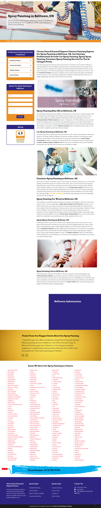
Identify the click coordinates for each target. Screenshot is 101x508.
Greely (54, 429)
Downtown (56, 458)
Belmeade (78, 433)
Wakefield (10, 401)
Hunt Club (55, 404)
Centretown (78, 395)
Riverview (10, 456)
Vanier (10, 408)
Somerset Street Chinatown (15, 437)
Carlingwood (78, 410)
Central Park (78, 399)
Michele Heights (34, 431)
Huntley (55, 402)
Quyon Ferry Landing (36, 383)
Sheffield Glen (12, 443)
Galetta (55, 439)
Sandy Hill (11, 444)
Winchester (11, 378)
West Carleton (12, 393)
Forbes (55, 441)
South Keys (11, 433)
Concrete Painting (57, 488)
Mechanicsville (34, 435)
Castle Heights (79, 401)
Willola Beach (12, 380)
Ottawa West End (35, 404)
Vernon (10, 406)
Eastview (55, 450)
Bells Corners (78, 437)
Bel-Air (77, 439)
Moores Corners (34, 423)
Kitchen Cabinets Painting (36, 493)
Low (54, 376)
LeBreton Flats (57, 389)
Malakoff (32, 460)
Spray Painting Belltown (34, 41)
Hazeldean (56, 422)
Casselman (78, 402)
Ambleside (78, 454)
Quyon (32, 385)
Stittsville (10, 425)
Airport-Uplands (79, 460)
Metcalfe (32, 433)
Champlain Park (79, 391)
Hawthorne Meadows (59, 423)
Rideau (32, 372)
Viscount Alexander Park (15, 404)
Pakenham (33, 401)
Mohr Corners (34, 427)
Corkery (77, 380)
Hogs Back (56, 408)
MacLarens (56, 370)
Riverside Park (12, 460)
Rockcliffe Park (12, 454)
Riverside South (12, 458)
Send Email (80, 489)
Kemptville (56, 399)
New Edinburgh (34, 422)
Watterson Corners (13, 399)
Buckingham (78, 422)
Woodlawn (11, 376)
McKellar (32, 437)
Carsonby (77, 404)
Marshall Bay (34, 444)
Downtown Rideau (58, 454)
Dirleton (55, 460)
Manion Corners (34, 458)
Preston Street (34, 391)
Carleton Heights (79, 416)
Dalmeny (77, 372)
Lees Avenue (56, 387)
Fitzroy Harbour (57, 443)
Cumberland (78, 374)
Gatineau (55, 437)
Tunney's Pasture (13, 414)
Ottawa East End (35, 408)
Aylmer (77, 450)
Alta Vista (77, 456)
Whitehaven (11, 381)
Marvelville (33, 443)
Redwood (33, 381)
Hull (54, 406)
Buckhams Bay (79, 423)
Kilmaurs (55, 393)
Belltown (77, 435)
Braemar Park (79, 429)
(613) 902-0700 (52, 470)
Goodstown (56, 431)
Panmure (32, 397)
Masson (32, 441)
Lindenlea (55, 380)
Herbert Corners (57, 418)
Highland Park (57, 412)
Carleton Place (79, 414)
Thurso (10, 420)
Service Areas (56, 496)
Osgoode (32, 410)
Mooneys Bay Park (35, 425)
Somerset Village (13, 435)
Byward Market (79, 418)
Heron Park (56, 414)
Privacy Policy (56, 490)
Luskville (55, 372)
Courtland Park (79, 378)
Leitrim (55, 385)
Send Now (20, 116)
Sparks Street (12, 429)
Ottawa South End (35, 406)
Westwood (11, 383)
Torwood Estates (13, 416)
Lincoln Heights (57, 381)
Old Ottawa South (35, 412)
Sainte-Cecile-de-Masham (15, 446)
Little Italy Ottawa (58, 378)
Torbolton (10, 418)
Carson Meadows (80, 406)
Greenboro (56, 427)
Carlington (78, 412)
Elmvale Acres (57, 446)
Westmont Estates (13, 385)
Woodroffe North (12, 370)
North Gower (33, 420)
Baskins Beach (79, 444)
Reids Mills (33, 378)
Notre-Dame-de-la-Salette (37, 418)
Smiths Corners (12, 439)
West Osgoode (12, 391)
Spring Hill (11, 427)
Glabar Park (56, 435)
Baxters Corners (79, 443)
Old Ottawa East (34, 414)
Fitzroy (54, 444)
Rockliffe (10, 450)
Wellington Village (13, 395)
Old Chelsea (33, 416)
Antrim (77, 452)
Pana (31, 399)
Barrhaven (78, 446)
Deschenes (78, 370)
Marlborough (34, 446)
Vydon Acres (11, 402)
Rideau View (33, 370)
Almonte (77, 458)
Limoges (55, 383)
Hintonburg (56, 410)
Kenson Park (56, 395)
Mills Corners (34, 429)
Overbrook (33, 402)
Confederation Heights (81, 385)
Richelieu (32, 376)
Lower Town (56, 374)
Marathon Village (35, 450)
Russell (10, 448)
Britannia (77, 427)
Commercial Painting (35, 496)
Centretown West (80, 393)
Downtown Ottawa (58, 456)
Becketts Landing (80, 441)
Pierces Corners (34, 393)
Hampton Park (57, 425)
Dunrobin (55, 452)
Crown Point (78, 376)
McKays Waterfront (35, 439)
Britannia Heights (80, 425)
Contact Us (55, 493)
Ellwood (55, 448)
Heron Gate (56, 416)
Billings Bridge (79, 431)
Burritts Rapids (79, 420)
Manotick (33, 454)
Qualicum (33, 389)
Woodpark (11, 374)
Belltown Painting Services (18, 41)
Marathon (33, 452)
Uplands (10, 412)
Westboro (10, 389)
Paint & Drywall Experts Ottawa (62, 506)
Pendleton (33, 395)
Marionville (33, 448)
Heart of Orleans (57, 420)
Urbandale (11, 410)
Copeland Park (79, 381)
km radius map (24, 312)
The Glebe (11, 422)
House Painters (33, 490)
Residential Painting (34, 488)
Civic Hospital (79, 387)
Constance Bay (79, 383)
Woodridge (11, 372)
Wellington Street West (14, 397)
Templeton (11, 423)
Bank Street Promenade (81, 448)
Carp (76, 408)
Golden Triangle (57, 433)
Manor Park (33, 456)
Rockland (10, 452)
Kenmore (55, 397)
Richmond (33, 374)
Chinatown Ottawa (80, 389)
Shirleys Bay (11, 441)
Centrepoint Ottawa (80, 397)
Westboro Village (13, 387)
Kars (54, 401)
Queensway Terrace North (37, 387)
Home (8, 41)
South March (11, 431)
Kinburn (55, 391)
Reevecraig (33, 380)
